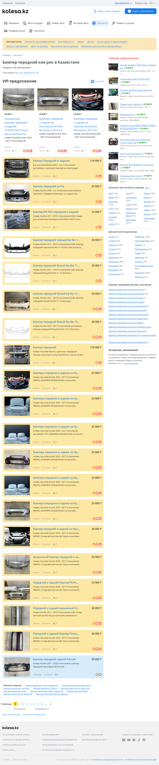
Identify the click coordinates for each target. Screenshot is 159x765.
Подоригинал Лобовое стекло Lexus (136, 164)
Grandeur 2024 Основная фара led (136, 90)
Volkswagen (149, 218)
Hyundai (113, 217)
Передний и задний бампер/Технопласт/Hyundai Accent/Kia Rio (73, 633)
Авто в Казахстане (12, 714)
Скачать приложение (92, 734)
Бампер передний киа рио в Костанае (127, 310)
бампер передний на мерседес (75, 688)
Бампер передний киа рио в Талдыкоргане (130, 326)
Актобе (112, 240)
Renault (147, 201)
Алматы (112, 244)
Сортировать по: (10, 72)
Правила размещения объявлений (59, 739)
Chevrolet (113, 201)
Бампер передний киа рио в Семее (126, 322)
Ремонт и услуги (122, 23)
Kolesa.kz (8, 3)
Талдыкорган (141, 249)
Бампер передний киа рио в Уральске (127, 331)
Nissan (147, 193)
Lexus (129, 204)
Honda (112, 212)
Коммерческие (14, 31)
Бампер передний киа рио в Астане (126, 297)
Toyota (147, 214)
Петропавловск (142, 240)
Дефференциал (127, 114)
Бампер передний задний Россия (54, 659)
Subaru (147, 210)
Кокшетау (113, 265)
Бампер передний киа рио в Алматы (126, 293)
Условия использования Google (140, 759)
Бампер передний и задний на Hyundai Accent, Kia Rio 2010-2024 (73, 529)
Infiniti (112, 224)
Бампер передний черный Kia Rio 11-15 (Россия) (63, 240)
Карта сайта (8, 749)
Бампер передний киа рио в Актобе (126, 289)
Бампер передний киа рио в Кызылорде (128, 314)
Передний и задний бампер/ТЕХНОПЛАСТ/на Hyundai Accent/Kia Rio (76, 582)
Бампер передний (44, 347)
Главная (7, 55)
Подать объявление (141, 11)
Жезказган (114, 257)
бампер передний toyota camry (76, 685)
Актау (111, 236)
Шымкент (140, 272)
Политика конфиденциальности (58, 749)
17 (50, 704)
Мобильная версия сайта (94, 739)
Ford (111, 208)
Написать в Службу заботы (16, 739)
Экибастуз (140, 276)
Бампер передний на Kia (48, 186)
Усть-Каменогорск (144, 265)
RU (153, 3)
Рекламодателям (50, 734)
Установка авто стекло (130, 175)
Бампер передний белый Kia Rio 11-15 (57, 265)
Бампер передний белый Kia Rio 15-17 (57, 322)
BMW (111, 197)
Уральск (139, 261)
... (46, 704)
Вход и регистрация (106, 11)
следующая (40, 708)
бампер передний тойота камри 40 (46, 691)
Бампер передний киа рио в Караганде (128, 306)
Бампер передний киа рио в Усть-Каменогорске (132, 335)
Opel (146, 197)
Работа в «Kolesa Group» (14, 744)
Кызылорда (114, 274)
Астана (112, 249)
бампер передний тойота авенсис (52, 694)
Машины (11, 23)
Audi (111, 193)
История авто (78, 23)
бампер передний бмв (77, 691)
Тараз (137, 253)
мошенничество (131, 363)
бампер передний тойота (45, 688)
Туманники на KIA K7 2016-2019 (135, 79)
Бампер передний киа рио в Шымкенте (128, 342)
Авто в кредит (33, 23)
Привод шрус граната (130, 104)
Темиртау (139, 257)
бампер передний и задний (16, 688)
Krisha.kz (20, 3)
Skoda (147, 205)
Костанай (113, 269)
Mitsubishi (131, 219)
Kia (127, 193)
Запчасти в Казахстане (34, 714)
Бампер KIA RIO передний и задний (55, 212)
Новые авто (56, 23)
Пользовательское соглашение (57, 744)
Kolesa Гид (141, 3)
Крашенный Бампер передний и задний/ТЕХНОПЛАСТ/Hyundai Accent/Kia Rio (16, 126)
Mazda (129, 208)
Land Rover (131, 197)
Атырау (112, 253)
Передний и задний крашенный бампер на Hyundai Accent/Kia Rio (75, 608)
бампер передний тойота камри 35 (41, 685)
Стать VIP (97, 81)
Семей (138, 244)
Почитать (37, 31)
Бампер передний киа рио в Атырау (126, 302)
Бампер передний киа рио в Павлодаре (128, 318)
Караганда (114, 261)
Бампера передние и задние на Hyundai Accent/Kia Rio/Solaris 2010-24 (51, 124)
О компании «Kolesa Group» (16, 734)
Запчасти (17, 55)
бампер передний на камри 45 (17, 694)
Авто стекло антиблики (131, 153)
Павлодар (139, 236)
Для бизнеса (124, 3)
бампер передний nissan (15, 691)
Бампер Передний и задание (51, 160)
